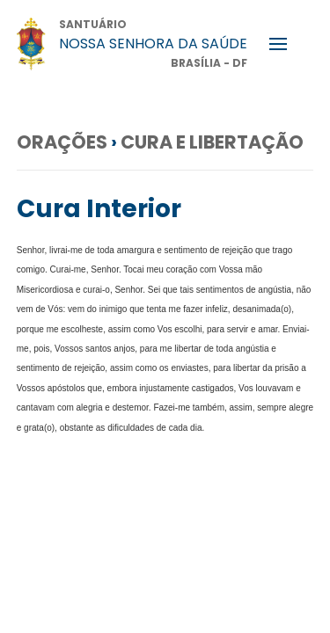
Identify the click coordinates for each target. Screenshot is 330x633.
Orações (62, 142)
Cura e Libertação (212, 142)
